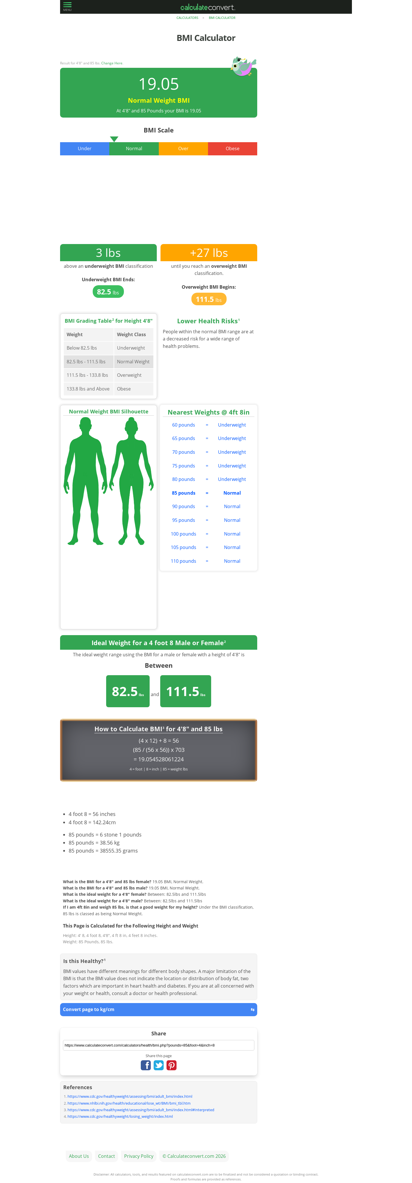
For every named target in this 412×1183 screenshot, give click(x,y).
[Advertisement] (158, 204)
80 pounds (183, 479)
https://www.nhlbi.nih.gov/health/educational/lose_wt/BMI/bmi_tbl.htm (129, 1103)
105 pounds (183, 547)
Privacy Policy (138, 1156)
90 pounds (183, 506)
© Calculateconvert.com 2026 (194, 1156)
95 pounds (183, 520)
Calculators (187, 17)
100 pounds (183, 534)
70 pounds (183, 452)
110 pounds (183, 561)
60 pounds (183, 425)
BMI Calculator (222, 17)
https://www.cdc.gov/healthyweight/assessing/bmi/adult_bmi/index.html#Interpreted (141, 1109)
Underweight (232, 425)
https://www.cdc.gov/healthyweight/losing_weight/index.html (120, 1116)
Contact (106, 1156)
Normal (232, 493)
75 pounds (183, 466)
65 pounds (183, 438)
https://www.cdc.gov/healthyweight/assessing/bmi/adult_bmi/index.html (130, 1096)
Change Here (111, 63)
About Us (79, 1156)
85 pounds (183, 493)
